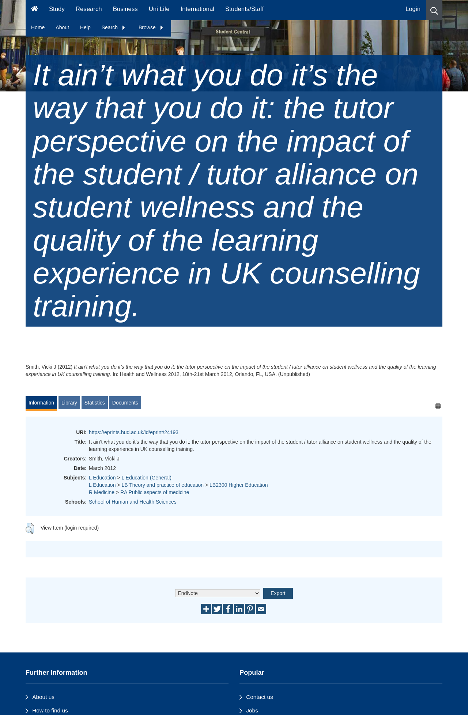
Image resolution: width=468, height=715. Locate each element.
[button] (434, 10)
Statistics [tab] (94, 403)
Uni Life (159, 8)
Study (57, 8)
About (62, 27)
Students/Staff (244, 8)
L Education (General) (146, 478)
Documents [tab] (125, 403)
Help (85, 27)
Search (114, 27)
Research (89, 8)
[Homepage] (35, 10)
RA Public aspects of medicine (154, 492)
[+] (438, 406)
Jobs (252, 710)
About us (43, 697)
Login (412, 8)
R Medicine (101, 492)
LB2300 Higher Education (239, 485)
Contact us (259, 697)
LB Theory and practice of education (162, 485)
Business (125, 8)
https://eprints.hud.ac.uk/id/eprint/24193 (133, 432)
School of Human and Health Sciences (133, 502)
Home (38, 27)
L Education (102, 478)
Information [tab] (41, 403)
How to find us (50, 710)
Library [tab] (69, 403)
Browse (151, 27)
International (197, 8)
